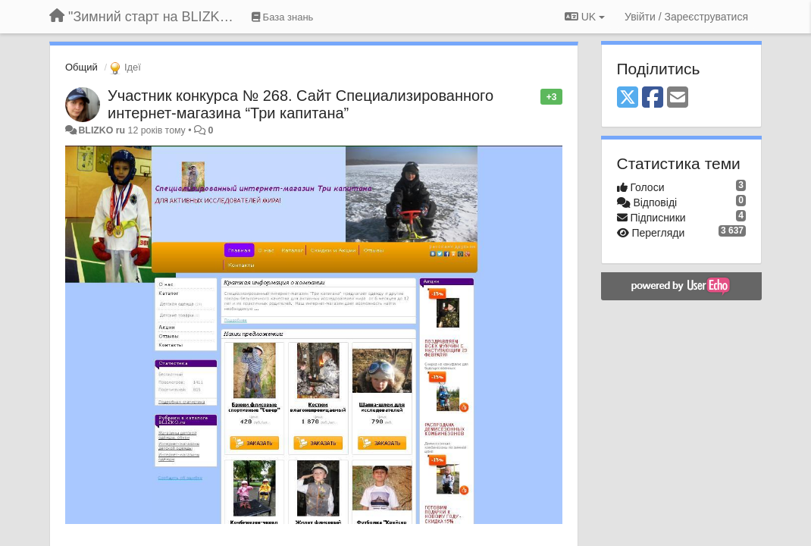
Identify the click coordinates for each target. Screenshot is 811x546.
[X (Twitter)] (627, 98)
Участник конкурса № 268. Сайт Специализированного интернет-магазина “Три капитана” (300, 104)
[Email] (677, 98)
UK (585, 17)
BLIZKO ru (102, 130)
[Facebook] (652, 98)
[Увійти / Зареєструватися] (686, 17)
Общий (81, 67)
